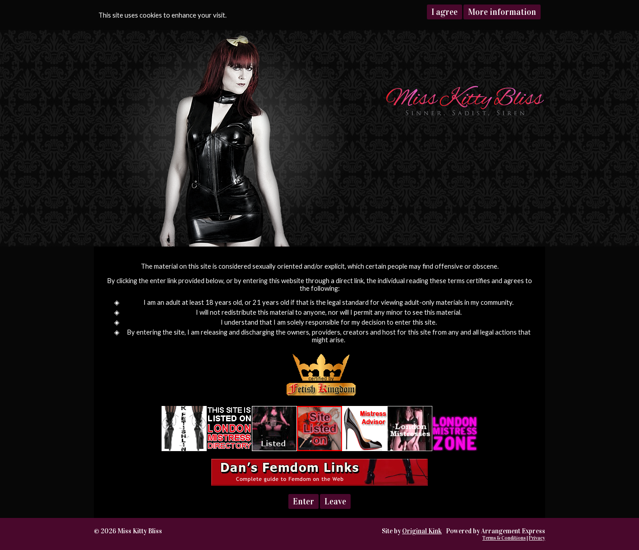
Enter (303, 501)
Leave (335, 501)
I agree (444, 12)
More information (502, 12)
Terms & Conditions (504, 538)
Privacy (537, 538)
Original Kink (422, 531)
